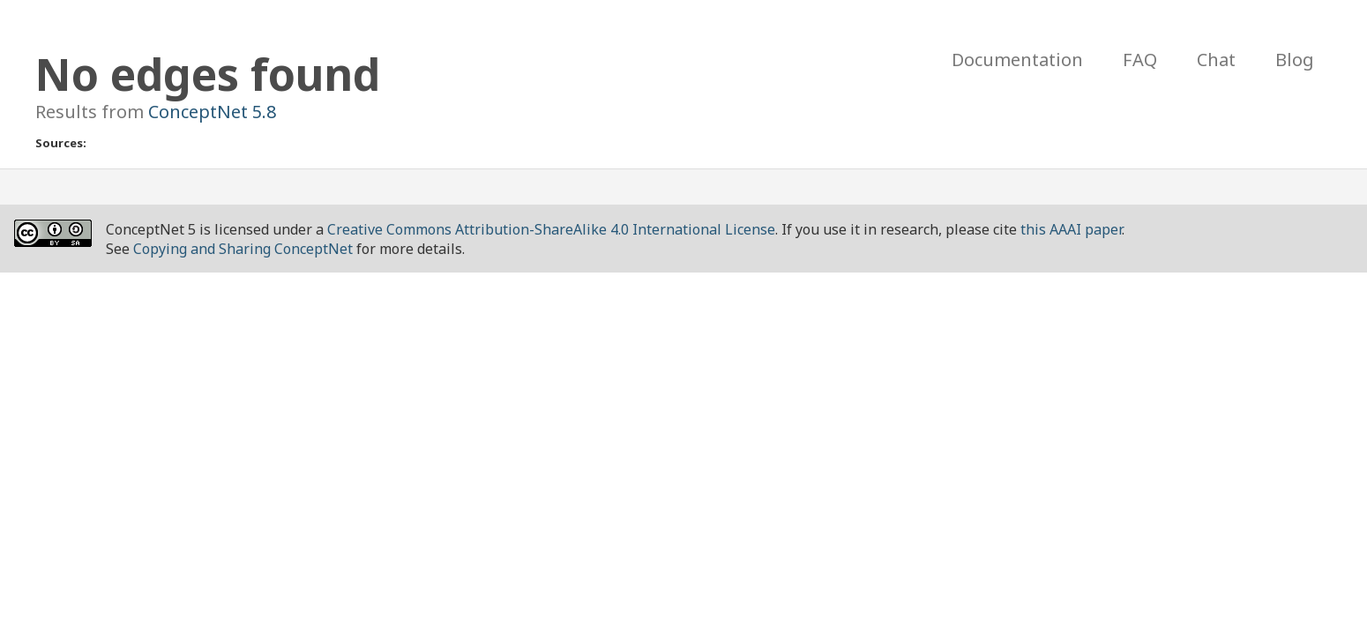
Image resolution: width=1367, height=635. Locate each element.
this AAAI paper (1071, 229)
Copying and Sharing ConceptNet (243, 248)
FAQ (1140, 59)
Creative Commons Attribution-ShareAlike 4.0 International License (551, 229)
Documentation (1017, 59)
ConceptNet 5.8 (212, 111)
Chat (1216, 59)
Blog (1294, 59)
